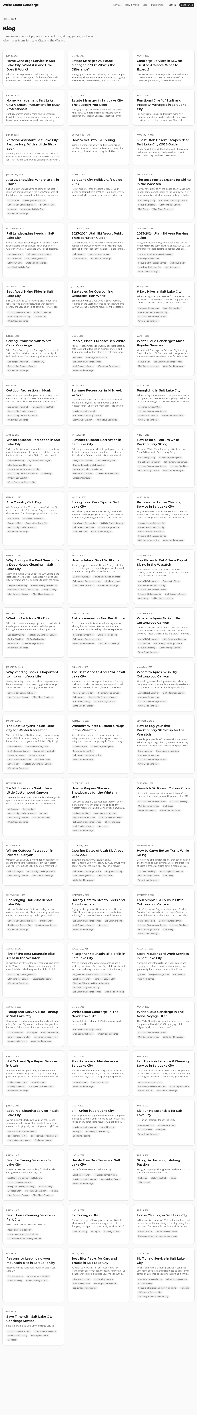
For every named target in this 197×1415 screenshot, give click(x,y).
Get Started (187, 4)
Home (5, 18)
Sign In (172, 4)
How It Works (132, 4)
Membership (157, 4)
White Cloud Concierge (20, 5)
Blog (145, 4)
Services (117, 4)
